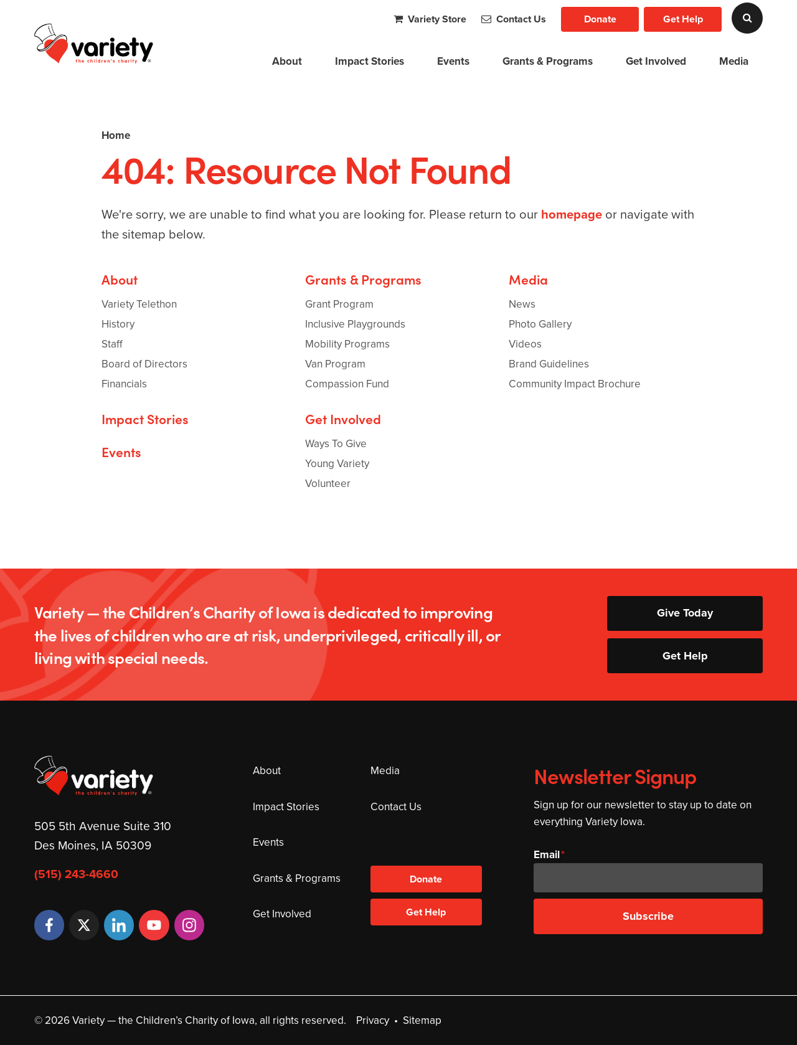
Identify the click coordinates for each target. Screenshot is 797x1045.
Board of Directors (144, 364)
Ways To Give (336, 444)
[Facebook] (49, 925)
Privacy (372, 1020)
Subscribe (648, 916)
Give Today (685, 613)
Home (115, 135)
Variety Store (430, 19)
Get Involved (656, 61)
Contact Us (513, 19)
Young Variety (337, 463)
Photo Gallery (540, 324)
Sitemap (422, 1020)
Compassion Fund (347, 384)
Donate (600, 19)
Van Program (335, 364)
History (117, 324)
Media (733, 61)
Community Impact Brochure (575, 384)
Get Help (683, 19)
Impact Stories (369, 61)
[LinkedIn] (119, 925)
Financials (124, 384)
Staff (112, 344)
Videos (525, 344)
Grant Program (339, 304)
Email (547, 855)
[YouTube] (154, 925)
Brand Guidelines (549, 364)
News (522, 304)
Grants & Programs (547, 61)
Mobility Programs (347, 344)
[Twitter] (84, 925)
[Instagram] (189, 925)
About (287, 61)
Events (453, 61)
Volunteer (328, 483)
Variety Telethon (139, 304)
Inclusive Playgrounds (355, 324)
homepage (571, 214)
